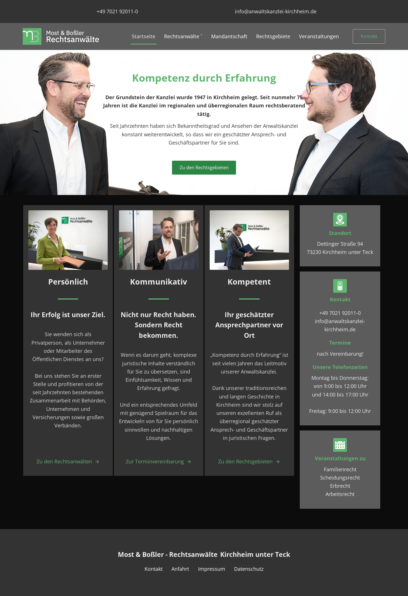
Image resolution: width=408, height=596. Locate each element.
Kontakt (369, 36)
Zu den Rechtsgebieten (204, 167)
